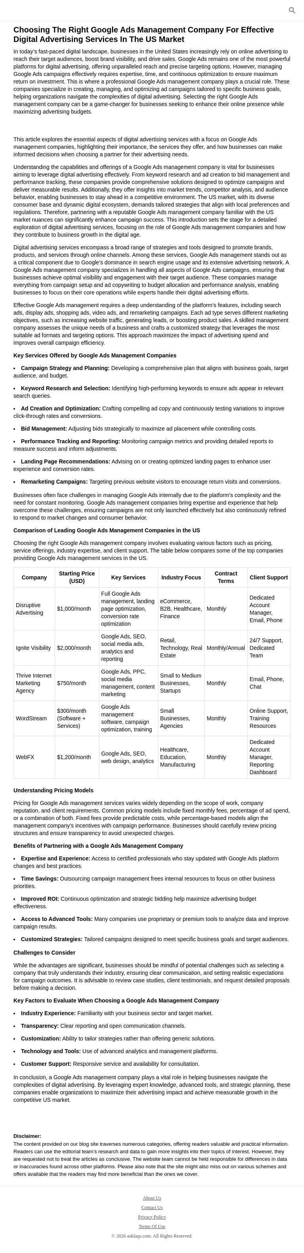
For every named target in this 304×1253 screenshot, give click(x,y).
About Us (152, 1198)
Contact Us (152, 1207)
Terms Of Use (152, 1226)
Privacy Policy (152, 1217)
